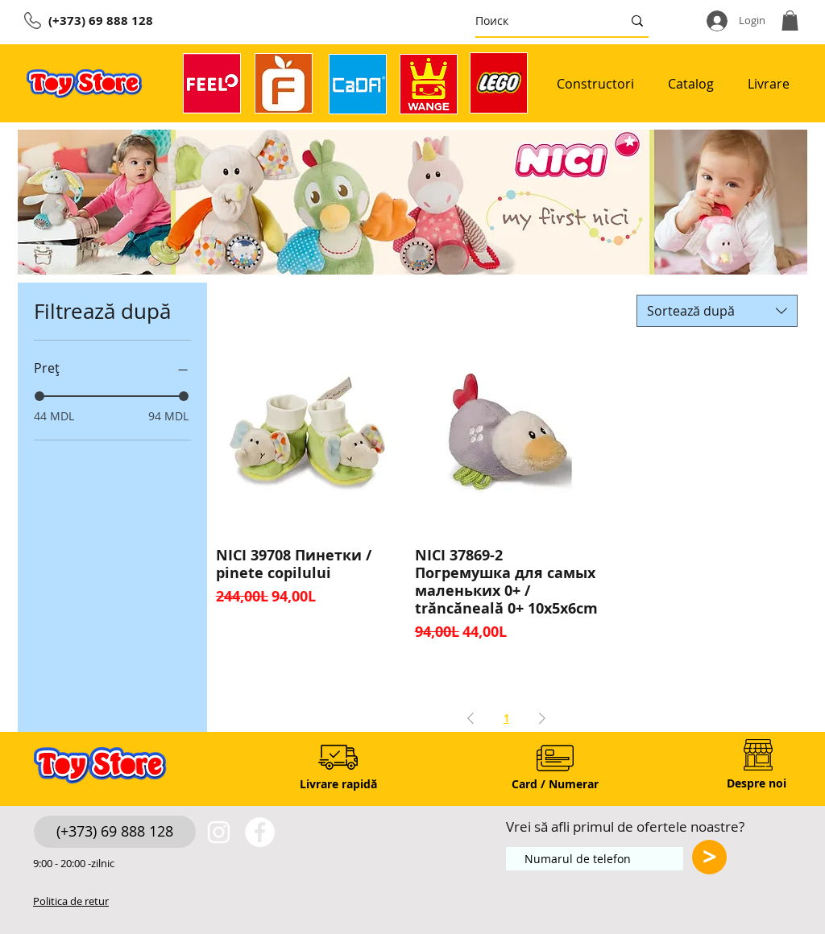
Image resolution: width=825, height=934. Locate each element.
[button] (789, 20)
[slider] (39, 396)
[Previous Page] (470, 718)
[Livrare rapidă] (338, 784)
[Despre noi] (756, 784)
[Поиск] (536, 20)
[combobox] (717, 311)
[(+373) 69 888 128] (115, 832)
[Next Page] (542, 718)
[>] (709, 857)
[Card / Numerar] (554, 784)
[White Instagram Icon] (219, 832)
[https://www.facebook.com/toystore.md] (260, 832)
